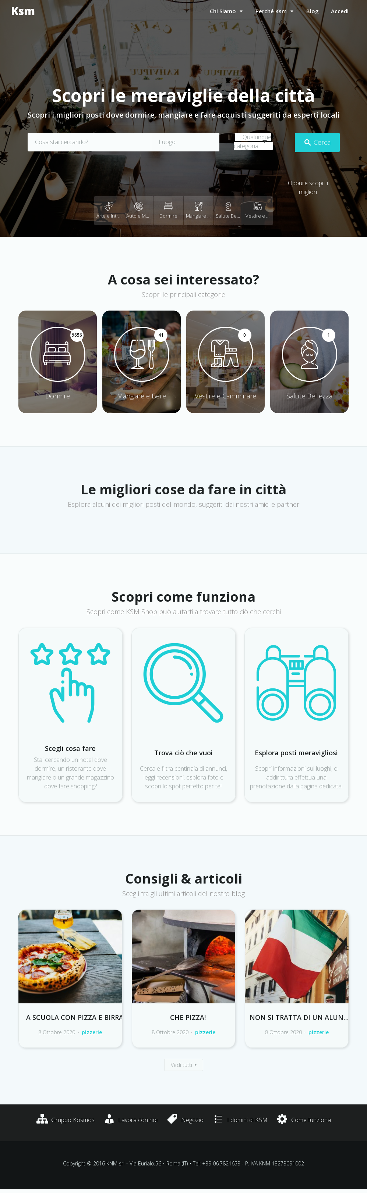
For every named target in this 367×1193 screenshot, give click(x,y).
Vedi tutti (181, 1064)
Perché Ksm (271, 11)
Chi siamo (223, 11)
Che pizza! (188, 1017)
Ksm (23, 11)
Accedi (340, 11)
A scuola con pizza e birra (74, 1017)
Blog (312, 11)
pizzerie (92, 1032)
